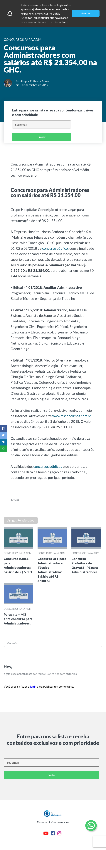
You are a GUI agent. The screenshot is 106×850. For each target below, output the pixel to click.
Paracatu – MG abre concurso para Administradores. (18, 618)
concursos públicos (47, 466)
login (33, 686)
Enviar (42, 137)
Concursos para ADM (17, 553)
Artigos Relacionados (20, 520)
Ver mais (12, 643)
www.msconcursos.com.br (71, 416)
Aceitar (85, 13)
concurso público (55, 248)
